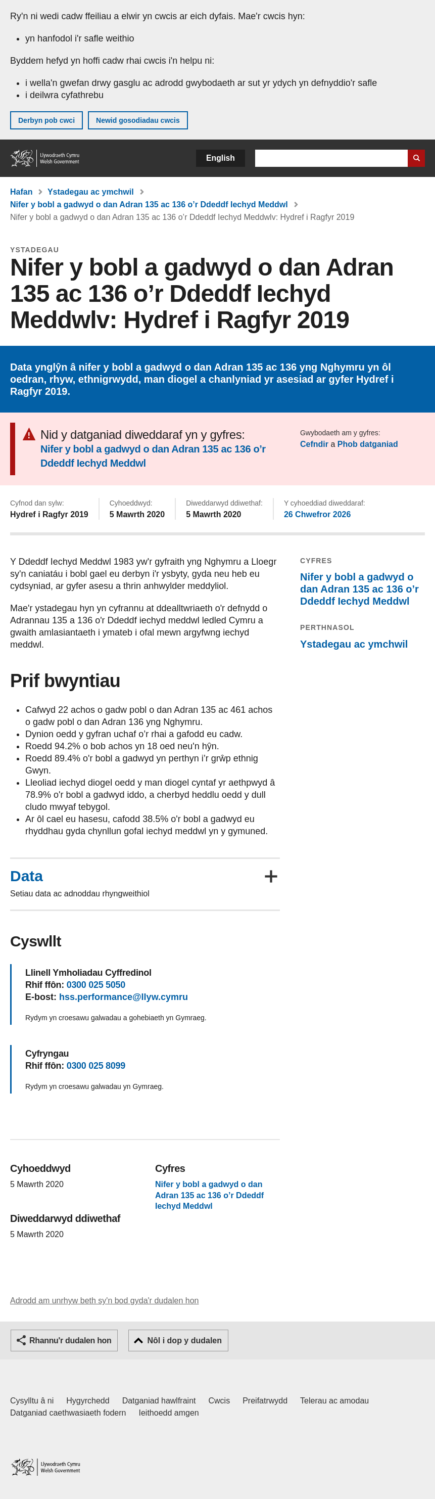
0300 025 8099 (96, 1066)
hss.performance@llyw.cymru (123, 997)
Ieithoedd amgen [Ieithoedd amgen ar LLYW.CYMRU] (169, 1413)
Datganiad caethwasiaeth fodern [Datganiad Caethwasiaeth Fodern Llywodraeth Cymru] (68, 1413)
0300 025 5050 (96, 985)
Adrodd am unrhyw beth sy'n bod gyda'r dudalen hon (104, 1300)
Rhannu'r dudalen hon (70, 1340)
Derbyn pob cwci (46, 120)
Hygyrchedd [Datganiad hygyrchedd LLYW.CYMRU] (87, 1400)
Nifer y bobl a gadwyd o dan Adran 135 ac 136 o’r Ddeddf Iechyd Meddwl (149, 204)
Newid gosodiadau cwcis (138, 120)
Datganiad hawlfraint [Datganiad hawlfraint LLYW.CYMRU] (159, 1400)
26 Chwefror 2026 (317, 514)
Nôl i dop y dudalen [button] (184, 1340)
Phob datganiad (367, 444)
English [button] (220, 158)
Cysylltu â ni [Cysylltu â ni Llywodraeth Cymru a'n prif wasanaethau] (32, 1400)
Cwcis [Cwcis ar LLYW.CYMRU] (219, 1400)
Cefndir (314, 444)
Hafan (21, 192)
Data (26, 876)
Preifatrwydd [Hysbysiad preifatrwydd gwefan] (265, 1400)
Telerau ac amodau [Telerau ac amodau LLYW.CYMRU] (334, 1400)
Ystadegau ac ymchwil (90, 192)
